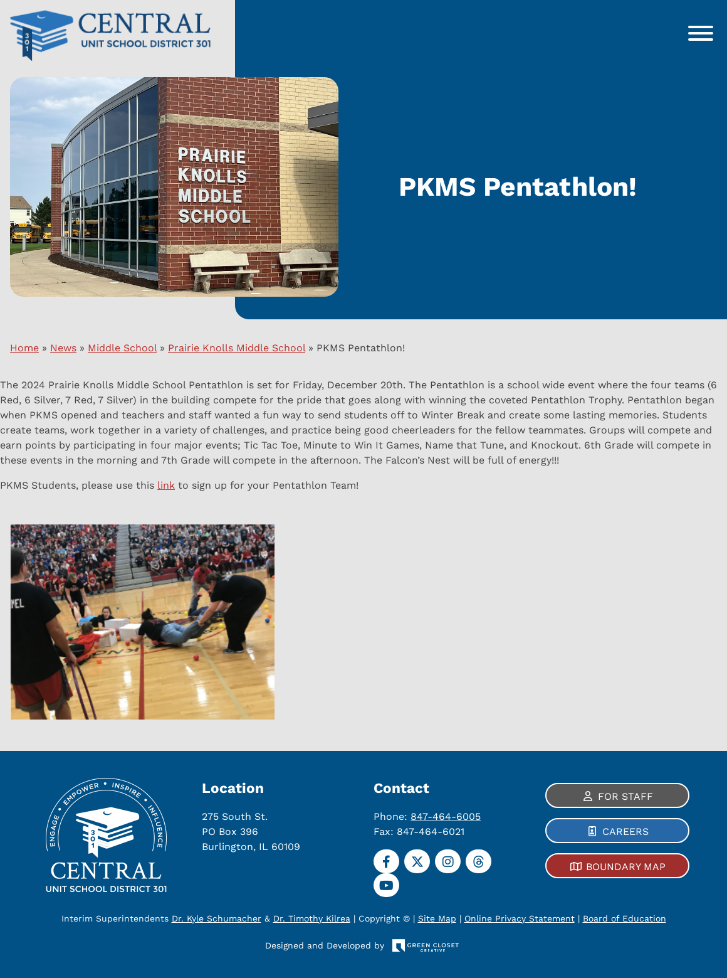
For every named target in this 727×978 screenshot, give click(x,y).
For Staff (625, 796)
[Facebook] (386, 861)
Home (24, 348)
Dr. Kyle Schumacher (216, 918)
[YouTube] (386, 885)
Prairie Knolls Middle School (236, 348)
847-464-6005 (446, 816)
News (63, 348)
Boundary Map (626, 867)
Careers (625, 831)
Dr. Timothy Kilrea (311, 918)
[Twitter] (417, 861)
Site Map (437, 918)
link (166, 485)
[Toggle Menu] (700, 33)
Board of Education (624, 918)
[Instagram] (448, 861)
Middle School (122, 348)
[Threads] (478, 861)
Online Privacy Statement (519, 918)
